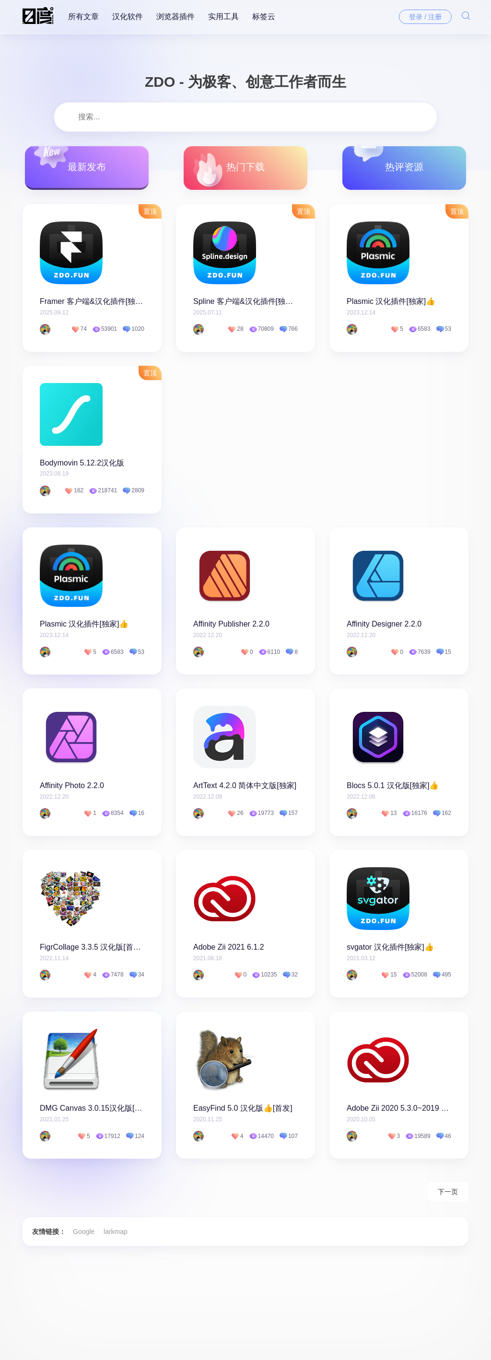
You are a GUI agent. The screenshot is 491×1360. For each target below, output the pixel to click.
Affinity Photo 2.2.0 (72, 787)
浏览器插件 (175, 16)
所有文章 (83, 16)
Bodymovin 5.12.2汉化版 (82, 464)
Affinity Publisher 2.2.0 (231, 626)
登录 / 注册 (425, 17)
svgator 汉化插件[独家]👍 (390, 949)
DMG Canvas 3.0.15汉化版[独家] (92, 1111)
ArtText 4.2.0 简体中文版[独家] (244, 787)
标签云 (263, 16)
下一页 (448, 1195)
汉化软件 (127, 16)
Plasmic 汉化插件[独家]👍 (391, 302)
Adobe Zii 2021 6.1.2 (228, 949)
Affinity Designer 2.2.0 (384, 626)
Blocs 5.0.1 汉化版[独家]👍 (393, 787)
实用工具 (223, 16)
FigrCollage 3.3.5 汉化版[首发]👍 (92, 949)
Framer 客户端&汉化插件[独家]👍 (92, 302)
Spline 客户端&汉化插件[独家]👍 (245, 302)
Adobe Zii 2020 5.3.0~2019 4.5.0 (399, 1111)
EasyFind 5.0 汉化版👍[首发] (242, 1111)
